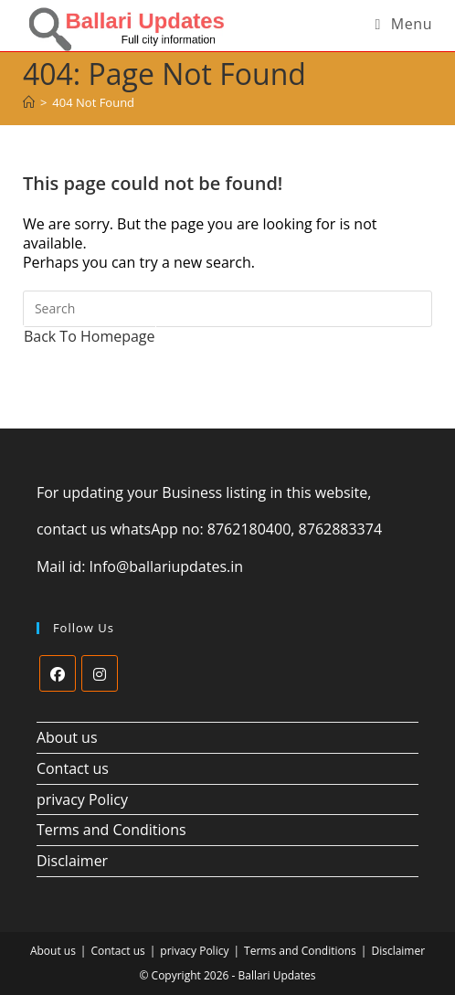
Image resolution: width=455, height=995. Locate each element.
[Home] (29, 102)
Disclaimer (72, 861)
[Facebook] (57, 673)
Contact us (73, 768)
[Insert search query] (227, 309)
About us (67, 737)
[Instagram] (99, 673)
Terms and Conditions (111, 830)
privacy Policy (82, 799)
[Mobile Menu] (403, 24)
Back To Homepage (89, 336)
